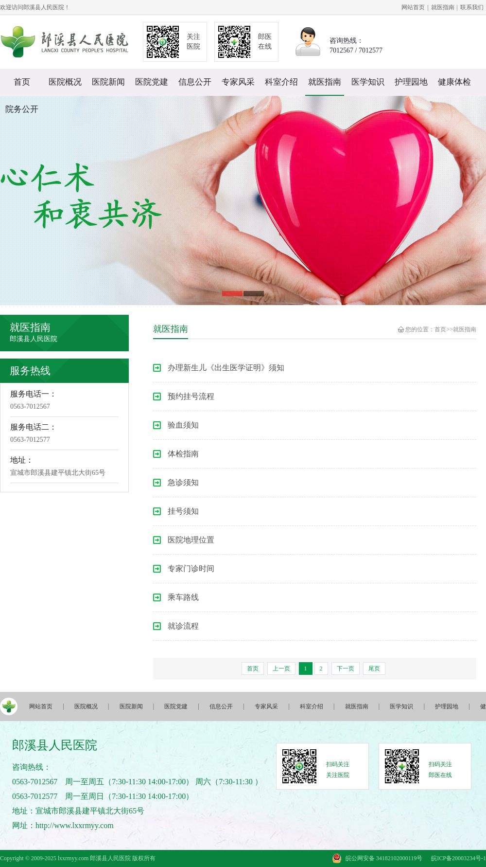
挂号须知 (183, 511)
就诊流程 (183, 626)
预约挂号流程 (191, 396)
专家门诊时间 (191, 568)
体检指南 (183, 454)
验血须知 (183, 425)
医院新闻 (108, 82)
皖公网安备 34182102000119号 (384, 858)
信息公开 (194, 82)
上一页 (281, 668)
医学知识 (367, 82)
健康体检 (454, 82)
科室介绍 (281, 82)
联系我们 (472, 7)
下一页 (345, 668)
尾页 (374, 668)
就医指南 (442, 7)
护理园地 (411, 82)
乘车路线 (183, 597)
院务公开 (21, 109)
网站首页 (413, 7)
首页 (22, 82)
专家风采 (238, 82)
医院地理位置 (191, 540)
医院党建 (151, 82)
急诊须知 (183, 482)
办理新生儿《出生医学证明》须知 (226, 367)
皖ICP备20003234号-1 (458, 858)
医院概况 (65, 82)
